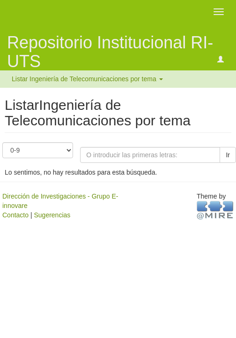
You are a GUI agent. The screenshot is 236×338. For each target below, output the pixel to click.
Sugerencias (52, 215)
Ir (228, 155)
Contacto (15, 215)
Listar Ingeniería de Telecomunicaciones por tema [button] (87, 79)
